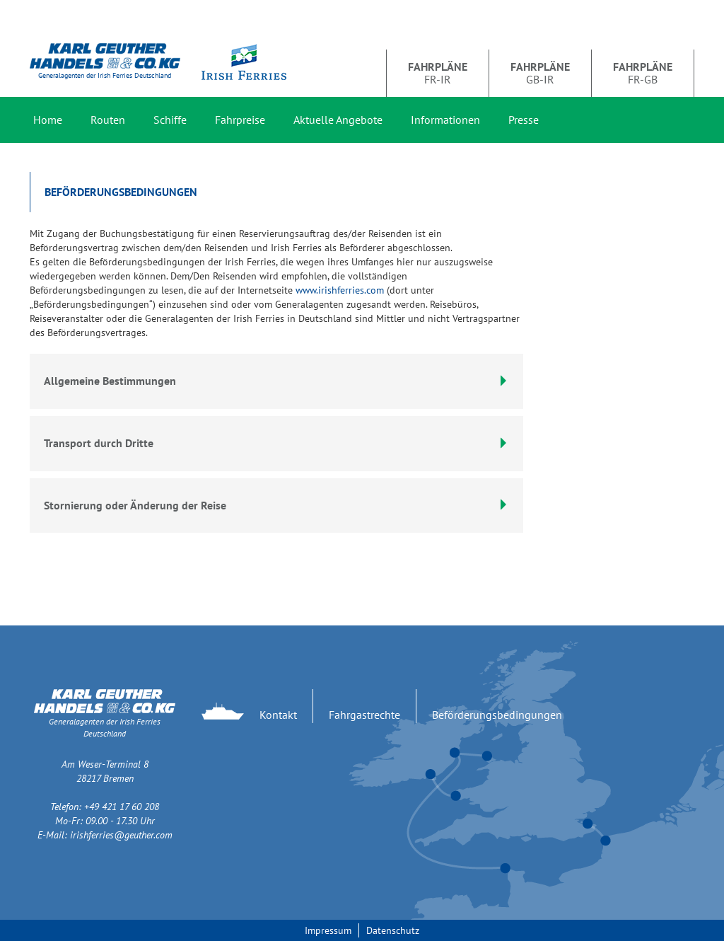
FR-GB (642, 72)
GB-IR (540, 72)
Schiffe (170, 119)
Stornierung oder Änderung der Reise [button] (276, 505)
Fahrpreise (240, 119)
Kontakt (278, 715)
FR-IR (437, 72)
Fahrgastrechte (364, 715)
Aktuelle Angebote (338, 119)
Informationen (445, 119)
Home (47, 119)
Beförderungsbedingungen (497, 715)
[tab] (276, 443)
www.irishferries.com (340, 290)
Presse (523, 119)
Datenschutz (392, 930)
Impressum (328, 930)
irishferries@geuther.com (121, 835)
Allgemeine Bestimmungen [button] (276, 381)
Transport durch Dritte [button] (276, 443)
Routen (107, 119)
